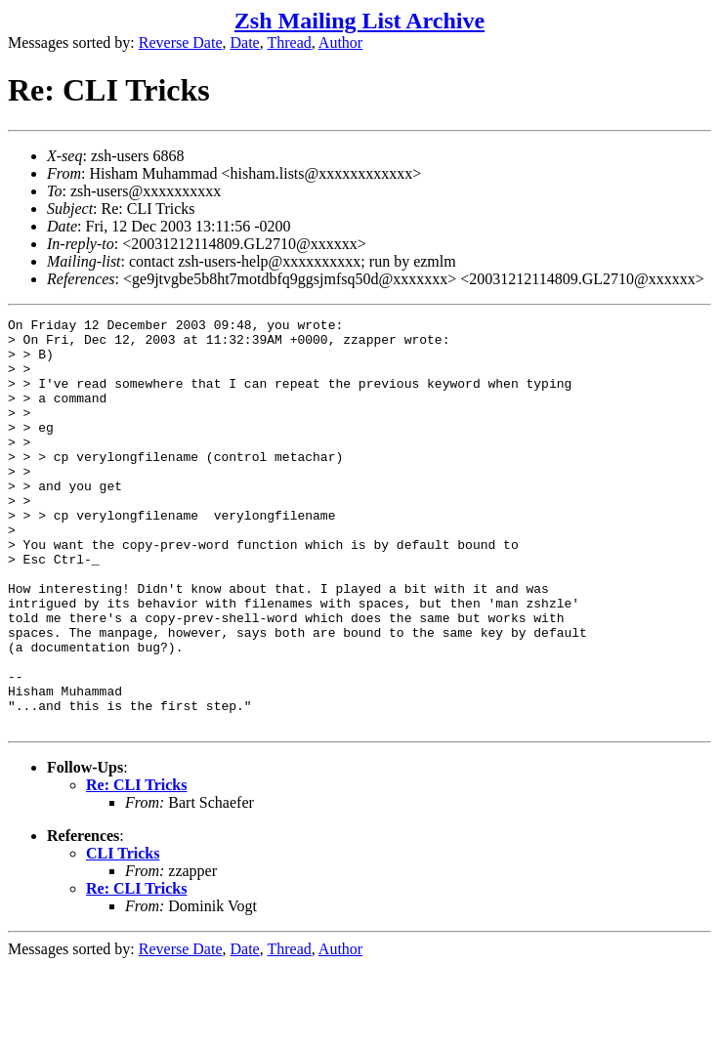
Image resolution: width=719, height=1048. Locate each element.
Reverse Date (181, 42)
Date (245, 42)
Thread (289, 42)
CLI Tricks (122, 935)
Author (340, 42)
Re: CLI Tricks (136, 867)
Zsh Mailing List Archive (359, 20)
